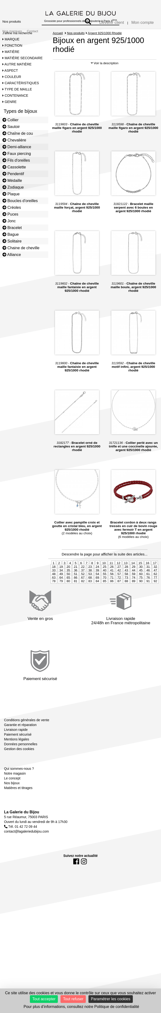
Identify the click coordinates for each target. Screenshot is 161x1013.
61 (148, 595)
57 (119, 595)
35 (68, 591)
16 (147, 584)
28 (126, 588)
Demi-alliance (16, 147)
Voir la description (104, 84)
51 (75, 595)
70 (104, 599)
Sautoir (11, 126)
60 (140, 595)
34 (61, 591)
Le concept (12, 800)
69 (97, 599)
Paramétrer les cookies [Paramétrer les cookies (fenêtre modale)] (110, 999)
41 (112, 591)
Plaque (11, 194)
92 (155, 602)
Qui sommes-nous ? (19, 790)
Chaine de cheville (21, 248)
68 (90, 599)
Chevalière (14, 140)
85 (104, 602)
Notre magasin (15, 795)
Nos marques (12, 31)
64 (61, 599)
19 (61, 588)
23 (90, 588)
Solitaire (11, 241)
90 (140, 602)
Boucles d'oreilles (20, 200)
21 (75, 588)
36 (75, 591)
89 (133, 602)
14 (133, 584)
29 (133, 588)
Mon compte (142, 22)
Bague (10, 234)
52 (82, 595)
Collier (10, 120)
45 (140, 591)
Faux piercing (16, 153)
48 (53, 595)
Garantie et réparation (20, 746)
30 (140, 588)
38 (90, 591)
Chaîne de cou (17, 133)
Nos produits (11, 21)
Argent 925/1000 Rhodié (105, 33)
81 (75, 602)
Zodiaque (13, 187)
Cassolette (14, 167)
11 (111, 584)
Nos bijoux (12, 804)
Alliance (11, 254)
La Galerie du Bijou (21, 833)
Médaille (12, 180)
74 (133, 599)
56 (112, 595)
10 (104, 584)
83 (90, 602)
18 (53, 588)
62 (155, 595)
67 (82, 599)
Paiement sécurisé (18, 756)
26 (112, 588)
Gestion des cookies (19, 770)
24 (97, 588)
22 (82, 588)
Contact (32, 31)
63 (53, 599)
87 (119, 602)
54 (97, 595)
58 (126, 595)
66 (75, 599)
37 (82, 591)
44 (133, 591)
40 (104, 591)
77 (155, 599)
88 (126, 602)
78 (53, 602)
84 (97, 602)
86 (112, 602)
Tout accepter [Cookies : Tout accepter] (43, 999)
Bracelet (12, 227)
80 (68, 602)
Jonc (9, 221)
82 (82, 602)
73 (126, 599)
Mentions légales (16, 761)
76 (148, 599)
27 (119, 588)
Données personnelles (20, 765)
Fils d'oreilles (16, 160)
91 (148, 602)
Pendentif (13, 174)
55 (104, 595)
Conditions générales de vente (26, 741)
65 (68, 599)
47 (155, 591)
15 (140, 584)
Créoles (11, 207)
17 (154, 584)
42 (119, 591)
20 (68, 588)
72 (119, 599)
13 (125, 584)
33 (53, 591)
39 (97, 591)
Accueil (58, 33)
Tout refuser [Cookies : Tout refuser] (73, 999)
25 (104, 588)
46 (148, 591)
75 (140, 599)
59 (133, 595)
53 (90, 595)
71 (112, 599)
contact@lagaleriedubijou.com (26, 853)
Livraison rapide (16, 751)
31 (148, 588)
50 (68, 595)
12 (118, 584)
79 (61, 602)
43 (126, 591)
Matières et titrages (18, 809)
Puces (10, 214)
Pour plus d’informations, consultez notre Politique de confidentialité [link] (81, 1007)
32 (155, 588)
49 (61, 595)
